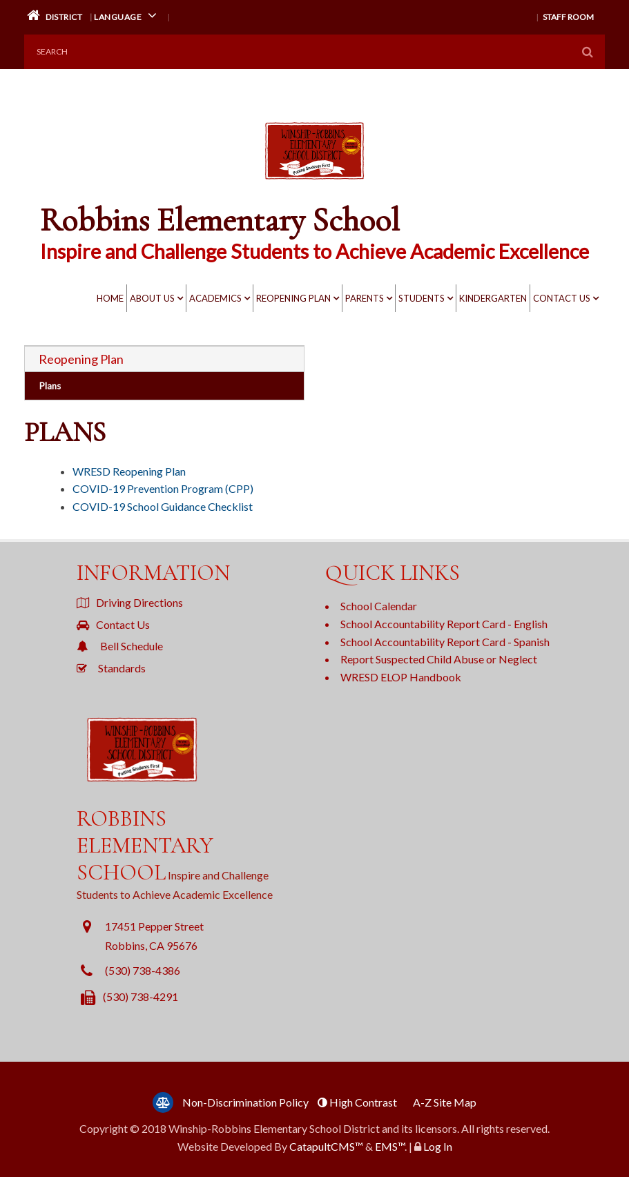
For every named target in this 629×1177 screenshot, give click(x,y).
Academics (215, 298)
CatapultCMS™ (326, 1146)
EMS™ (390, 1146)
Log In (437, 1146)
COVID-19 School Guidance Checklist (162, 506)
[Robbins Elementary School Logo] (314, 177)
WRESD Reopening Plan (129, 471)
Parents (364, 298)
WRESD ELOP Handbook (400, 676)
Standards (111, 667)
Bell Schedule (120, 645)
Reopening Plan (293, 298)
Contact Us (561, 298)
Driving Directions (130, 602)
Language (127, 15)
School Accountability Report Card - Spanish (445, 641)
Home (110, 298)
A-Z (444, 1102)
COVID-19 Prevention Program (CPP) (162, 488)
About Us (152, 298)
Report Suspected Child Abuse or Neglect (438, 658)
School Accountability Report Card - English (444, 623)
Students (421, 298)
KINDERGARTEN (493, 298)
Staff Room (568, 17)
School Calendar (378, 605)
